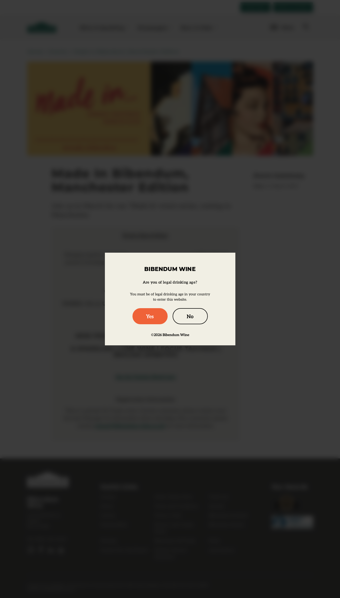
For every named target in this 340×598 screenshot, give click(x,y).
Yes (150, 316)
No (190, 316)
